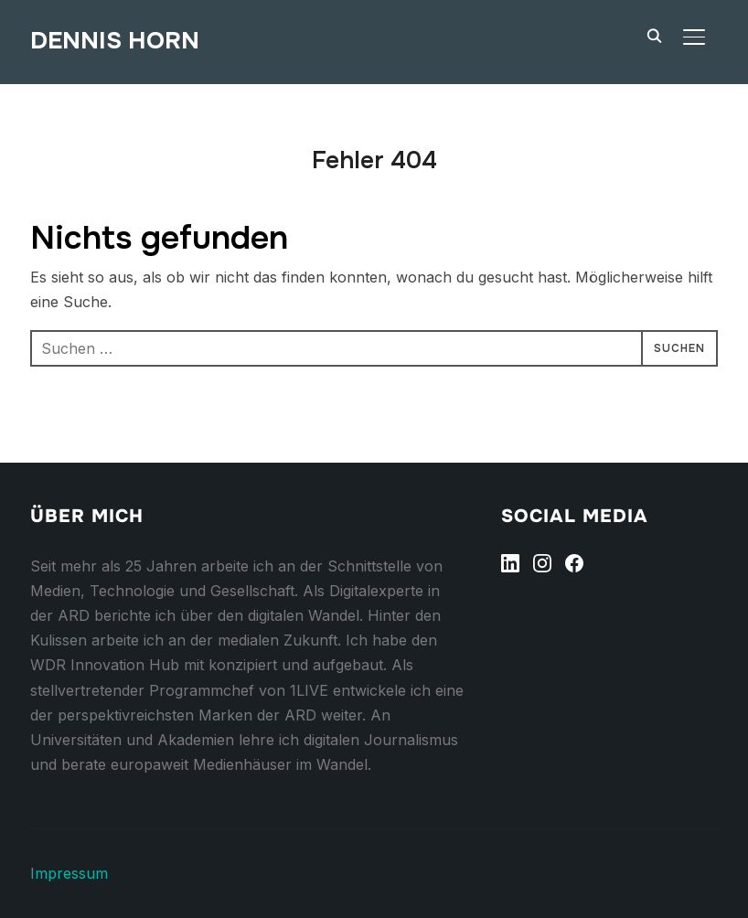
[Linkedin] (510, 563)
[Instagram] (542, 563)
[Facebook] (574, 563)
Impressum (69, 873)
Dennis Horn (114, 41)
